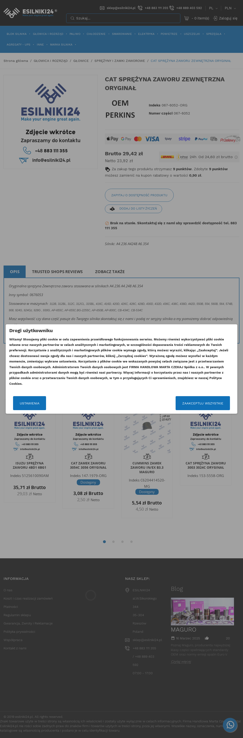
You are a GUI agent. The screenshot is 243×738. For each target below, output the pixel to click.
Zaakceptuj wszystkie (202, 403)
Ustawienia (29, 403)
